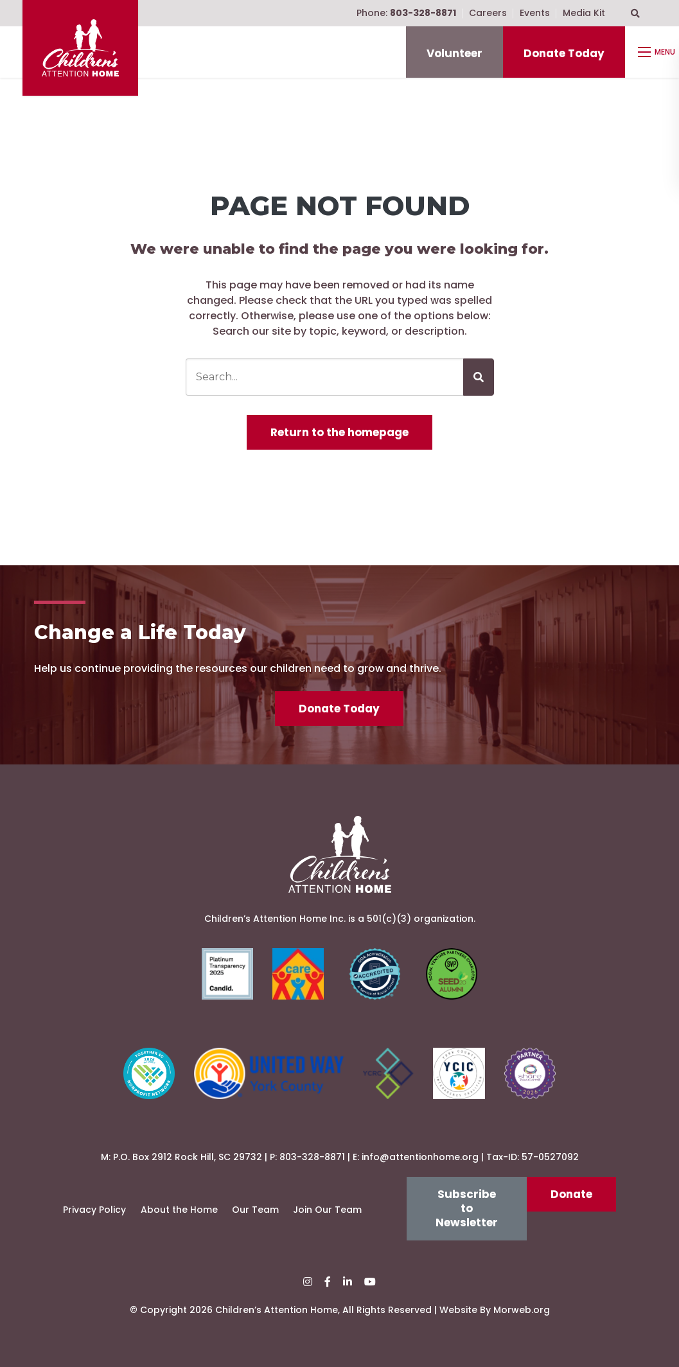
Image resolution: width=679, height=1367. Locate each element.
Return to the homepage (339, 432)
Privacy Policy (94, 1209)
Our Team (255, 1209)
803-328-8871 (312, 1157)
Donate (571, 1194)
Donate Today (564, 53)
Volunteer (454, 53)
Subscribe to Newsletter (467, 1208)
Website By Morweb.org (494, 1309)
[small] (307, 1281)
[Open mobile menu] (658, 52)
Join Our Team (327, 1209)
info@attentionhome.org (420, 1157)
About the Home (179, 1209)
